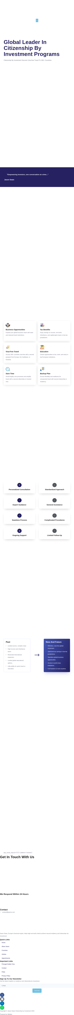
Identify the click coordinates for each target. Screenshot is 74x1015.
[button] (37, 20)
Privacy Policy (6, 976)
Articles (4, 954)
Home (3, 942)
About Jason (5, 946)
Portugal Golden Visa (8, 964)
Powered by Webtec (6, 1014)
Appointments (6, 958)
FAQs (3, 972)
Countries (5, 950)
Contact (4, 968)
